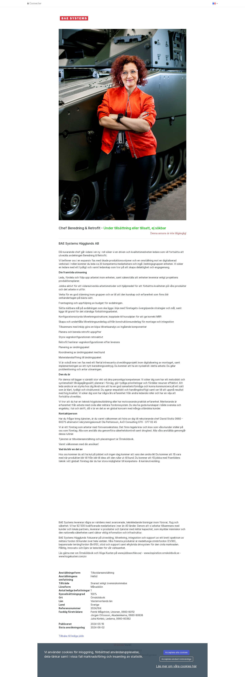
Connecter (34, 3)
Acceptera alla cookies (176, 652)
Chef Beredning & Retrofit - (112, 228)
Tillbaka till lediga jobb (71, 635)
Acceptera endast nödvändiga (176, 659)
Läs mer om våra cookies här (176, 666)
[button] (215, 3)
